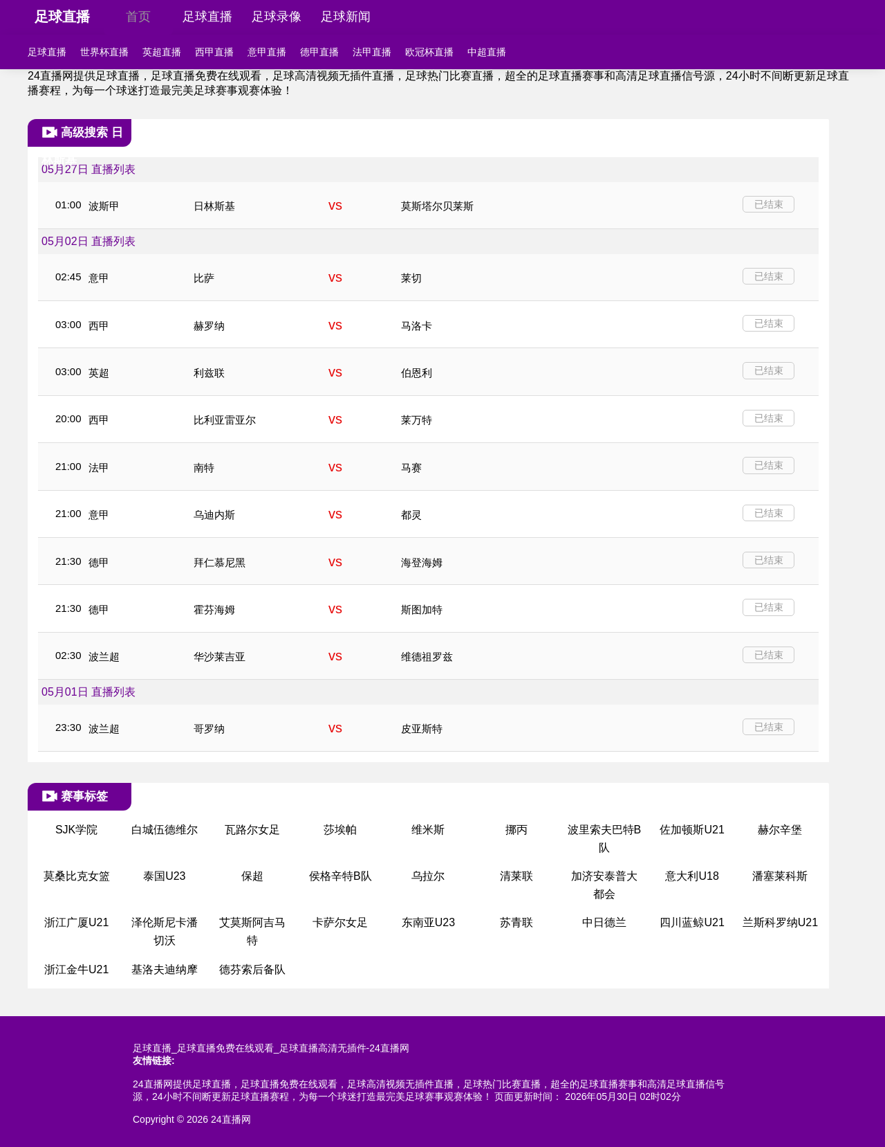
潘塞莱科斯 (780, 876)
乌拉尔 (428, 876)
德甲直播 (319, 51)
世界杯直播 (104, 51)
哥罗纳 (209, 728)
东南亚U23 (428, 922)
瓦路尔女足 (252, 830)
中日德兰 (604, 922)
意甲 (98, 278)
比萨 (204, 278)
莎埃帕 (340, 830)
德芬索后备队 (252, 969)
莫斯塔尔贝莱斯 (437, 206)
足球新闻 (346, 17)
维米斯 (428, 830)
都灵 (411, 515)
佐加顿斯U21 (692, 830)
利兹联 (209, 373)
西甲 (98, 326)
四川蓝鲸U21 (692, 922)
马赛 (411, 467)
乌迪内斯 (214, 515)
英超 (98, 373)
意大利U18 (691, 876)
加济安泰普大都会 (604, 885)
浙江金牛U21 (76, 969)
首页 (138, 17)
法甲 (98, 467)
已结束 (768, 204)
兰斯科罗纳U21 (780, 922)
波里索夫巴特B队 (605, 839)
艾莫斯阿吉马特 (252, 931)
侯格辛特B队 (340, 876)
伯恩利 (416, 373)
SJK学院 (76, 830)
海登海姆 (421, 562)
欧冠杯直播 (429, 51)
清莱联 (516, 876)
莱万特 (416, 420)
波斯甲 (104, 206)
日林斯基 (214, 206)
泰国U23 (164, 876)
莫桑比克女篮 (77, 876)
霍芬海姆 (214, 609)
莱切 (411, 278)
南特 (204, 467)
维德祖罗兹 (427, 656)
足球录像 (276, 17)
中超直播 (486, 51)
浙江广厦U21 (76, 922)
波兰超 (104, 656)
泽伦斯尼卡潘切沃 (164, 931)
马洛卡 (416, 326)
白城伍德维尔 (164, 830)
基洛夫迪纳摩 (164, 969)
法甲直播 (372, 51)
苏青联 (516, 922)
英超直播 (161, 51)
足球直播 (62, 16)
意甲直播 (267, 51)
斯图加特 (421, 609)
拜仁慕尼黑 (219, 562)
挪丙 (516, 830)
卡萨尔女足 (340, 922)
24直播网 (231, 1119)
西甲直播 (214, 51)
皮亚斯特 (421, 728)
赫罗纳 (209, 326)
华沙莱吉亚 (219, 656)
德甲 (98, 562)
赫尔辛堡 (780, 830)
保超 (252, 876)
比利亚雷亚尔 (225, 420)
